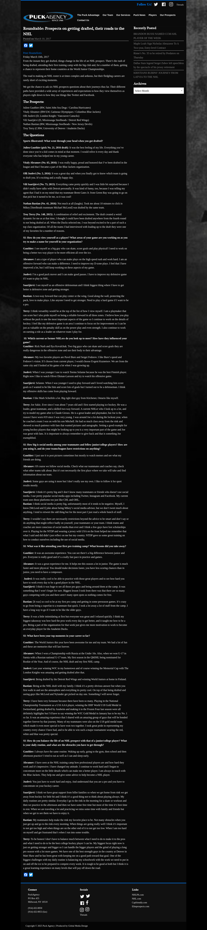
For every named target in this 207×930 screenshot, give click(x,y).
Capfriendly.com (139, 902)
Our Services (123, 15)
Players (153, 15)
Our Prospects (167, 15)
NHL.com (136, 898)
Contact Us (83, 20)
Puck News (139, 15)
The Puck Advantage (88, 15)
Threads (180, 5)
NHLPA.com (138, 895)
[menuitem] (88, 15)
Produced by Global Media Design (72, 926)
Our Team (108, 15)
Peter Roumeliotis (32, 53)
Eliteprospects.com (140, 906)
